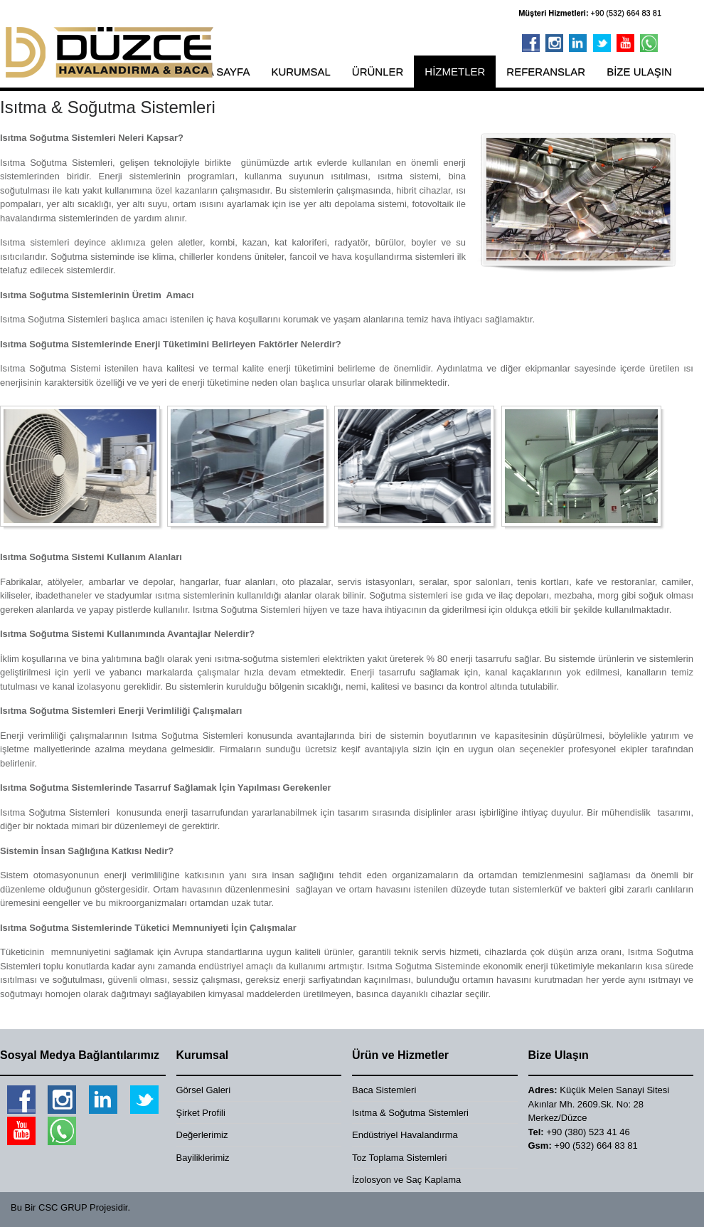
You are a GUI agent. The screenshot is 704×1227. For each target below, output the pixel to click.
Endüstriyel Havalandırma (405, 1134)
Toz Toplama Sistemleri (399, 1157)
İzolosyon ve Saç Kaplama (406, 1179)
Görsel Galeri (203, 1090)
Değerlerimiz (202, 1134)
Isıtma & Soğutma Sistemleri (410, 1112)
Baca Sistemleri (384, 1090)
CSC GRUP (62, 1207)
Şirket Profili (200, 1112)
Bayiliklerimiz (203, 1157)
